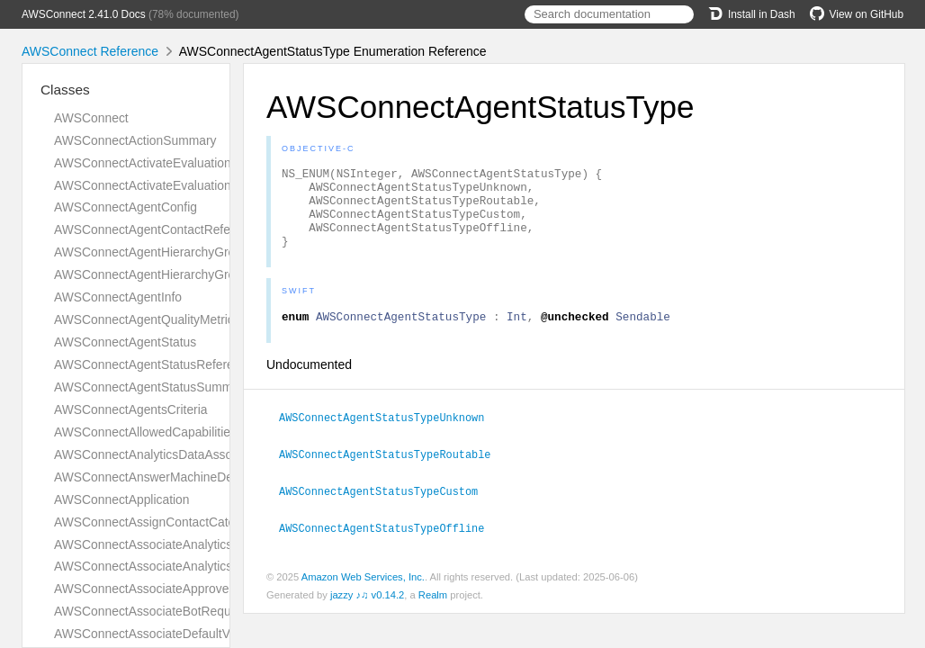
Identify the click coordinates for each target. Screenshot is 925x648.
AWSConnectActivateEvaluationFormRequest (180, 163)
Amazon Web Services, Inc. (363, 592)
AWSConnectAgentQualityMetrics (147, 319)
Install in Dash (751, 14)
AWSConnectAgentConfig (125, 207)
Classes (65, 89)
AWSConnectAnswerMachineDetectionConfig (180, 477)
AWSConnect (91, 118)
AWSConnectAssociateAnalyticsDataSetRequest (189, 544)
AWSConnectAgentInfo (118, 297)
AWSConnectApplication (121, 499)
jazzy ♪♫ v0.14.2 (367, 610)
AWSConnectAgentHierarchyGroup (151, 252)
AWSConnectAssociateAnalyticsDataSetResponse (194, 566)
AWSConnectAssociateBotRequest (150, 611)
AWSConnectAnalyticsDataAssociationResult (179, 454)
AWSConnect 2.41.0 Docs (84, 14)
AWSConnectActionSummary (135, 140)
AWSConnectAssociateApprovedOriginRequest (185, 588)
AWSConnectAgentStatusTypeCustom (386, 507)
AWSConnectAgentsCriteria (131, 409)
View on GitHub (856, 14)
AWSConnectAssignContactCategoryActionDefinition (200, 522)
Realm (432, 610)
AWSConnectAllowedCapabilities (145, 432)
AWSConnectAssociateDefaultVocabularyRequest (192, 633)
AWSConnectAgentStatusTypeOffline (389, 543)
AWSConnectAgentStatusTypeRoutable (392, 471)
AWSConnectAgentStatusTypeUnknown (389, 435)
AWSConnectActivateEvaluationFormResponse (185, 185)
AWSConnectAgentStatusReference (154, 364)
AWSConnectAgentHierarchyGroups (155, 274)
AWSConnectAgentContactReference (158, 229)
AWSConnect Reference (90, 51)
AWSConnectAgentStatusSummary (151, 387)
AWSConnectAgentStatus (125, 342)
